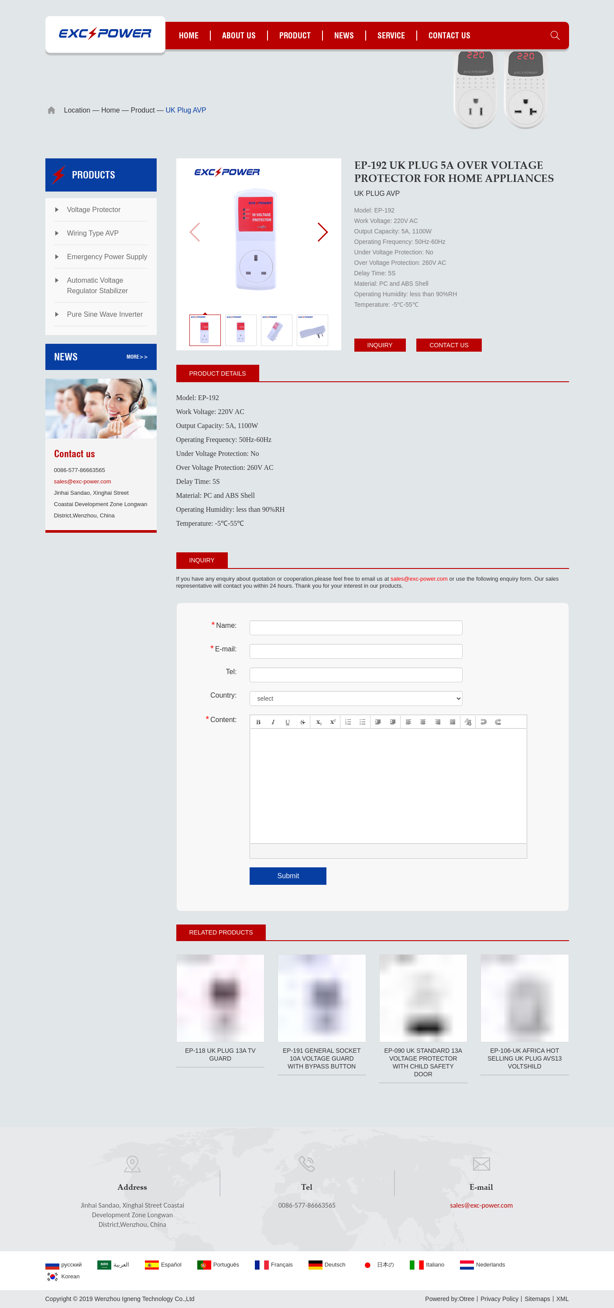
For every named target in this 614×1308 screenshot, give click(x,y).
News (344, 35)
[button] (322, 232)
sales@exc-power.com (82, 481)
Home (189, 35)
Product (295, 35)
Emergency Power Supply (107, 256)
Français (274, 1265)
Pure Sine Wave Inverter (105, 314)
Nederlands (482, 1265)
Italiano (427, 1265)
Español (163, 1265)
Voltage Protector (94, 209)
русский (63, 1265)
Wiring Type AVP (93, 233)
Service (391, 35)
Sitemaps (537, 1298)
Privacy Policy (499, 1298)
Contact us (449, 35)
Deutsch (327, 1265)
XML (562, 1298)
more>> (137, 356)
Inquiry (380, 345)
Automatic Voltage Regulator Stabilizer (97, 285)
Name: (224, 625)
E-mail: (223, 648)
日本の (377, 1265)
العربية (113, 1265)
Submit (288, 876)
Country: (223, 695)
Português (218, 1265)
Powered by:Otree (449, 1298)
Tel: (231, 671)
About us (239, 35)
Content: (221, 719)
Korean (62, 1276)
